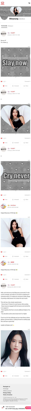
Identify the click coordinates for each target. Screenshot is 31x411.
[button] (15, 133)
